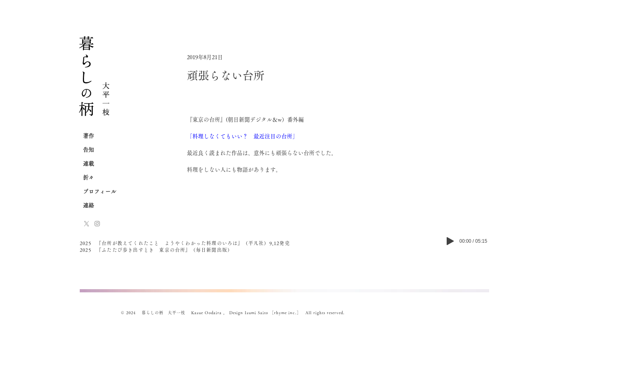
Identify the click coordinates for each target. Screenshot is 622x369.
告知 (88, 150)
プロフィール (99, 191)
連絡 (88, 205)
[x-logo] (86, 223)
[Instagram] (97, 223)
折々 (88, 177)
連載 (88, 163)
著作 (88, 136)
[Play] (450, 241)
